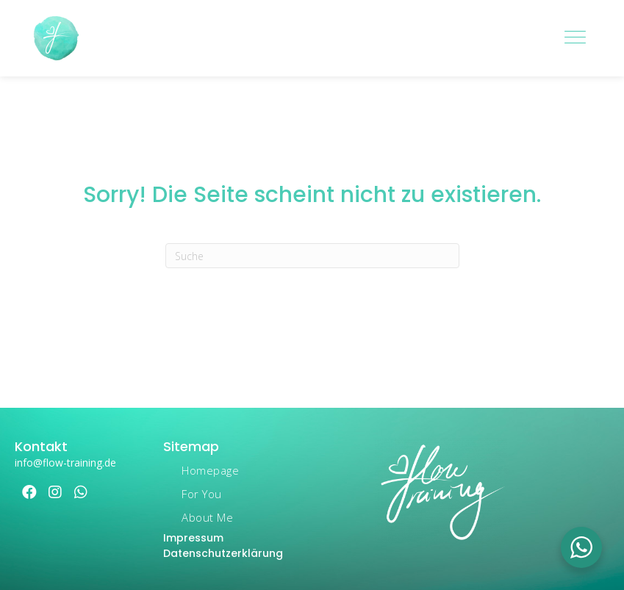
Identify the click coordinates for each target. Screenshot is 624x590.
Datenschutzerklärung (223, 553)
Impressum (193, 537)
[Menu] (575, 38)
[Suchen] (312, 255)
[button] (29, 492)
